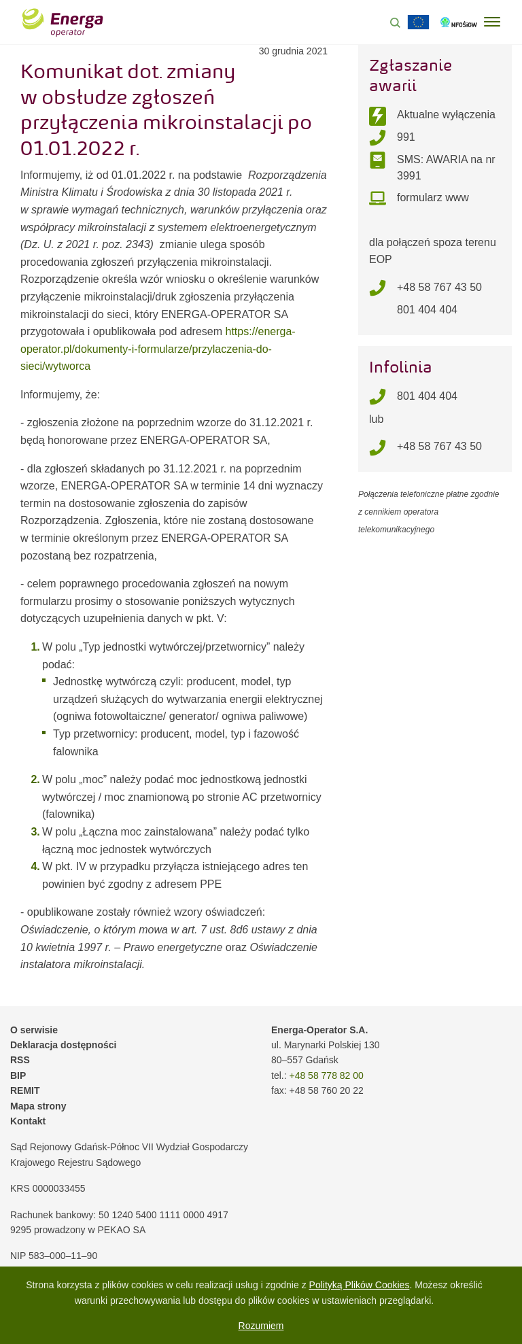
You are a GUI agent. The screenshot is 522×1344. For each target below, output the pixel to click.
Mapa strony (38, 1106)
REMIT (25, 1090)
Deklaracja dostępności (63, 1044)
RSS (20, 1059)
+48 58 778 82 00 (326, 1075)
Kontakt (28, 1121)
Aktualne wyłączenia (446, 114)
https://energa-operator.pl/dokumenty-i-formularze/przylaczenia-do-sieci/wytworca (158, 349)
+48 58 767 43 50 (439, 287)
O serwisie (34, 1029)
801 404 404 (427, 309)
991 (406, 137)
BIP (18, 1075)
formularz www (433, 197)
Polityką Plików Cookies (359, 1284)
